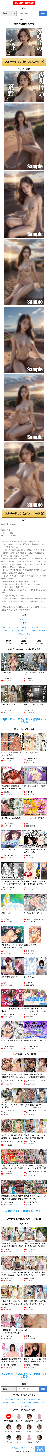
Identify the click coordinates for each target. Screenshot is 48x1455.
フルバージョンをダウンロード (24, 61)
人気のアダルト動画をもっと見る (24, 1211)
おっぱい (6, 631)
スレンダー (25, 627)
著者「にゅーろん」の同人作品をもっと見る (24, 720)
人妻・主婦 (21, 1403)
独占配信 (6, 1403)
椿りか (19, 1439)
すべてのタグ (10, 1399)
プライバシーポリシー (28, 1448)
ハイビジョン (21, 1399)
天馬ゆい (29, 1439)
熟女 (29, 1403)
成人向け (21, 634)
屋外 (43, 627)
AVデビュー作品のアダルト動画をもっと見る (24, 1375)
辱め (4, 627)
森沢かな (39, 1428)
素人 (28, 634)
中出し (40, 1399)
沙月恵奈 (39, 1439)
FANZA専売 (32, 631)
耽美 (13, 631)
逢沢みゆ (19, 1418)
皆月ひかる (9, 1439)
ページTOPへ (40, 1449)
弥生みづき (9, 1428)
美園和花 (19, 1428)
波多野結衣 (29, 1418)
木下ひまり (29, 1428)
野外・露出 (35, 627)
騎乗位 (27, 1406)
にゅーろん (24, 619)
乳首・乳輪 (21, 631)
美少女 (35, 1403)
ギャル (11, 627)
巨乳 (17, 627)
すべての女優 (8, 1418)
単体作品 (32, 1399)
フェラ (42, 1403)
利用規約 (15, 1448)
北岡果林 (39, 1418)
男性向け (42, 631)
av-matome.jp (24, 3)
